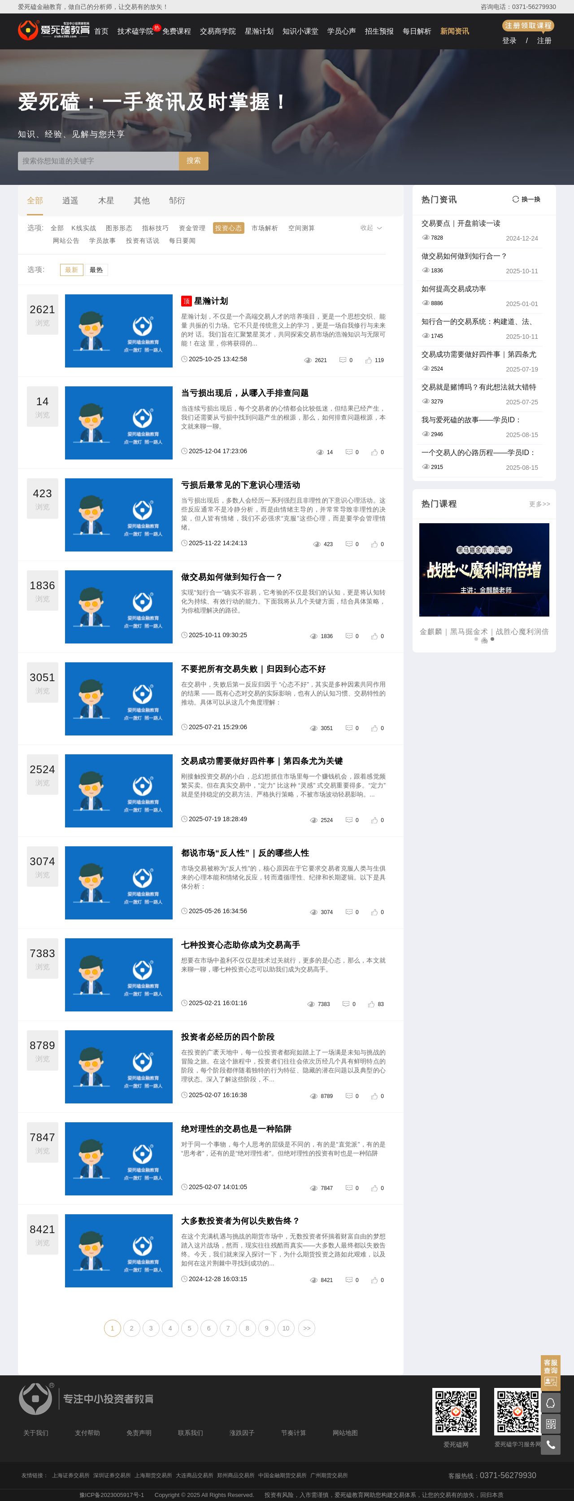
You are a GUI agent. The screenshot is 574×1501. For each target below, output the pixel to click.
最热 (96, 269)
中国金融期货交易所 (282, 1475)
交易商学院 (218, 31)
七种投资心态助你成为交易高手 (240, 945)
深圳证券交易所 (112, 1475)
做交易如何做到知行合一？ (232, 577)
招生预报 (379, 31)
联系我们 (190, 1432)
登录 (509, 40)
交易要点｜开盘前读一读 (461, 223)
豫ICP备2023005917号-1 (111, 1495)
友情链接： (35, 1475)
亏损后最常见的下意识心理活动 (240, 485)
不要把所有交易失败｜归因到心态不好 (253, 669)
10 (286, 1328)
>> (306, 1328)
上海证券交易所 (71, 1475)
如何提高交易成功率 (454, 289)
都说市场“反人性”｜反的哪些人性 (245, 853)
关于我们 (35, 1432)
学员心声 (341, 31)
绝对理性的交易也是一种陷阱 (236, 1129)
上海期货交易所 (153, 1475)
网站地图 (345, 1432)
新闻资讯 (454, 31)
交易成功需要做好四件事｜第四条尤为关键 (262, 761)
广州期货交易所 (329, 1475)
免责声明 (139, 1432)
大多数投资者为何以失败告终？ (240, 1221)
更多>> (540, 504)
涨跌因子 (242, 1432)
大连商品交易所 (194, 1475)
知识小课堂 (300, 31)
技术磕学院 (135, 31)
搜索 (194, 160)
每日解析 (417, 31)
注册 (544, 40)
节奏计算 (293, 1432)
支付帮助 (87, 1432)
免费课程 (176, 31)
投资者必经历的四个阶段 (228, 1037)
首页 (101, 31)
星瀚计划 (259, 31)
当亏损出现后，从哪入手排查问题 (245, 393)
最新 (71, 269)
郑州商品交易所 (236, 1475)
